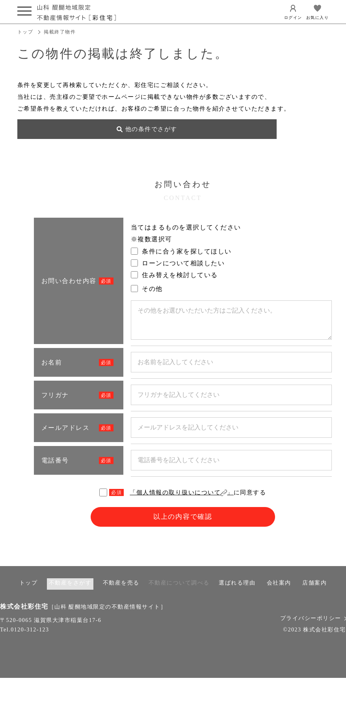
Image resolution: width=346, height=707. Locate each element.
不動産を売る (121, 591)
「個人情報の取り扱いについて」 (182, 499)
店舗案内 (314, 591)
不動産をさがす (70, 591)
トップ (25, 32)
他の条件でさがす (64, 136)
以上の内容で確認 (182, 525)
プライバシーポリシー (313, 626)
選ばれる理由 (237, 591)
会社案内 (279, 591)
